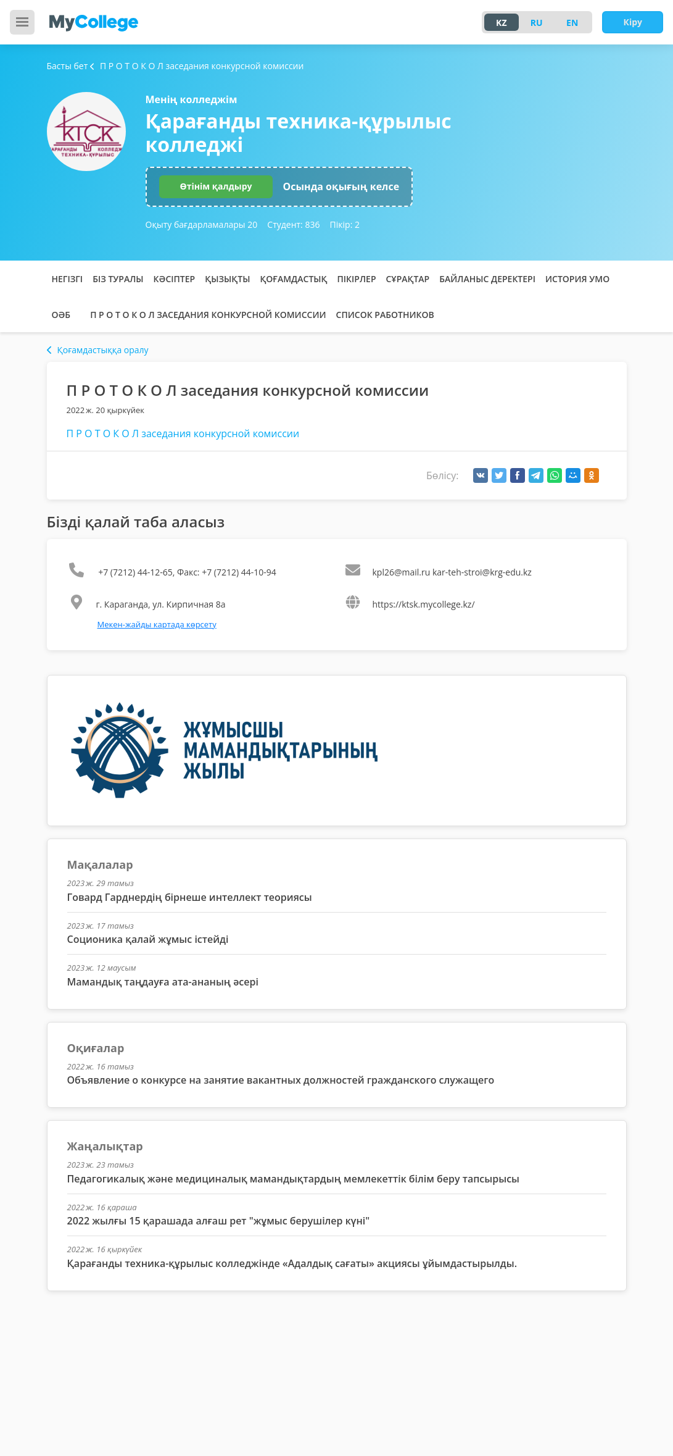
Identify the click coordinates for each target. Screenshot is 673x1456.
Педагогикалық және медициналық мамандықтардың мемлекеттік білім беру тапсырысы (293, 1179)
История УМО (577, 279)
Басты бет (67, 66)
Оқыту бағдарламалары (202, 224)
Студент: (293, 224)
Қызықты (227, 279)
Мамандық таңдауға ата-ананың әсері (162, 982)
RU (537, 22)
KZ (501, 22)
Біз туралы (118, 279)
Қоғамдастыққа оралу (98, 350)
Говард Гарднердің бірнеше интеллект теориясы (189, 897)
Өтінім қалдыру (216, 186)
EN (572, 22)
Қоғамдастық (293, 279)
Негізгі (67, 279)
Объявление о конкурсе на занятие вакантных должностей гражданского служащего (281, 1080)
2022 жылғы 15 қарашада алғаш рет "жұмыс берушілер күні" (218, 1221)
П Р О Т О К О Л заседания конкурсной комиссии (208, 314)
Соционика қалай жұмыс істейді (148, 939)
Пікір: (345, 224)
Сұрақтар (408, 279)
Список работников (385, 314)
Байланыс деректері (487, 279)
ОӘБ (61, 314)
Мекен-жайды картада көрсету (157, 624)
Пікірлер (356, 279)
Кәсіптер (175, 279)
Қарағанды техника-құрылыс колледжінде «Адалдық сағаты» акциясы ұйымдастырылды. (292, 1263)
